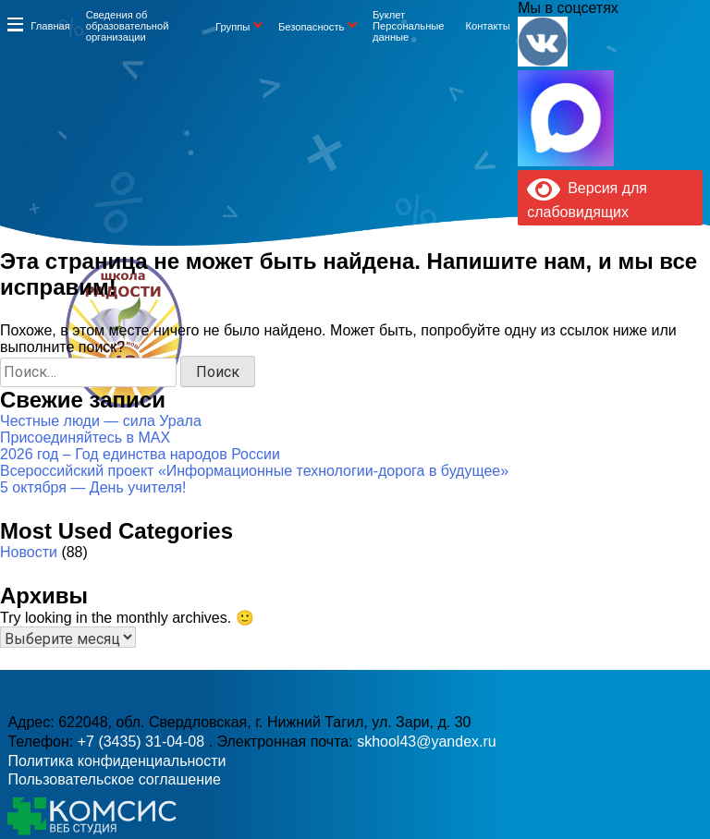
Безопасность (311, 26)
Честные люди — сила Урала (101, 421)
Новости (28, 552)
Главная (50, 25)
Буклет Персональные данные (409, 26)
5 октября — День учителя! (93, 487)
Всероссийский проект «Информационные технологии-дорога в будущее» (254, 471)
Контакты (487, 25)
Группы (232, 26)
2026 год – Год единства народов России (140, 454)
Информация (14, 24)
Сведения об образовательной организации (127, 26)
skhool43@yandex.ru (507, 361)
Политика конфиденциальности (116, 761)
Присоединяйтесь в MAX (85, 437)
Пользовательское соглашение (113, 779)
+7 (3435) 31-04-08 (308, 361)
